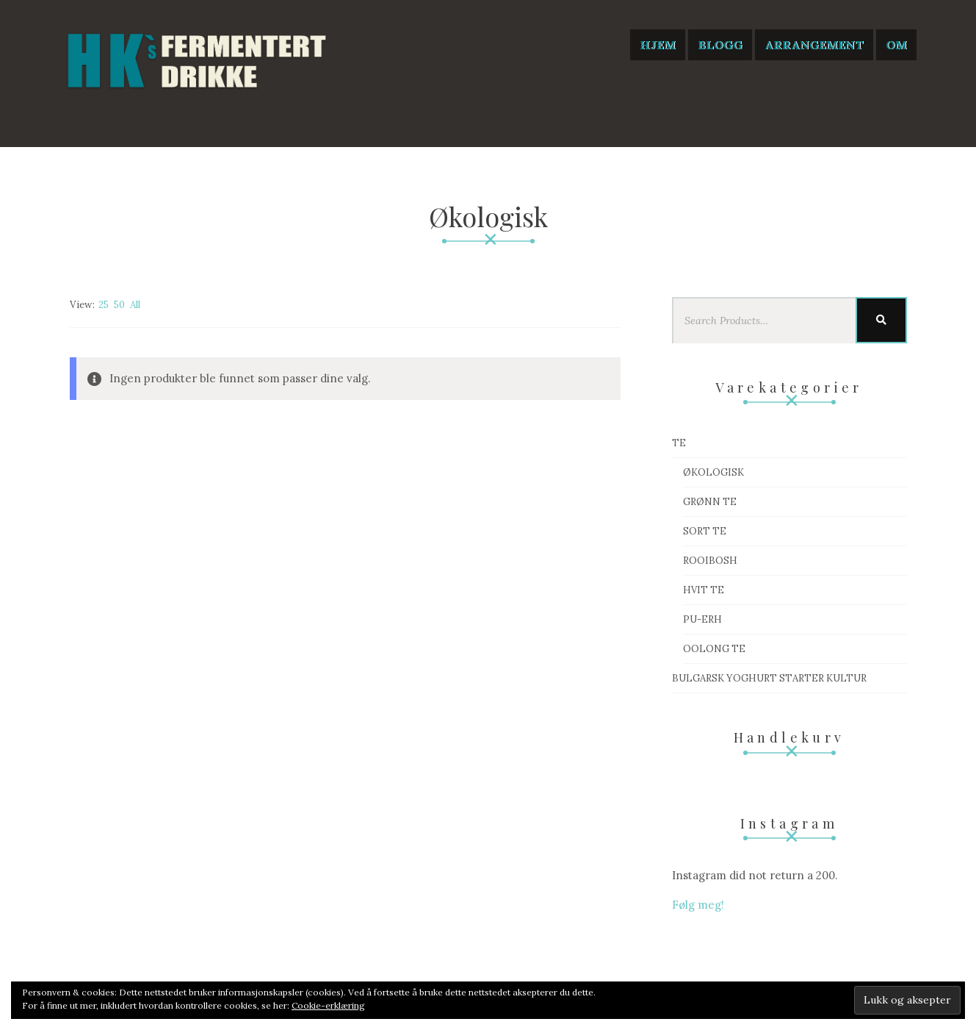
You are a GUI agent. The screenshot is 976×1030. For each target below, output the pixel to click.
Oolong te (714, 649)
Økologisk (713, 472)
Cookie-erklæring (328, 1005)
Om (896, 44)
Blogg (720, 44)
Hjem (658, 44)
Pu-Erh (702, 619)
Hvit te (703, 590)
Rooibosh (710, 560)
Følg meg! (698, 905)
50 (119, 304)
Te (679, 443)
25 (103, 304)
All (135, 304)
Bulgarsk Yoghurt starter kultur (769, 678)
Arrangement (814, 44)
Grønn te (710, 502)
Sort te (704, 531)
